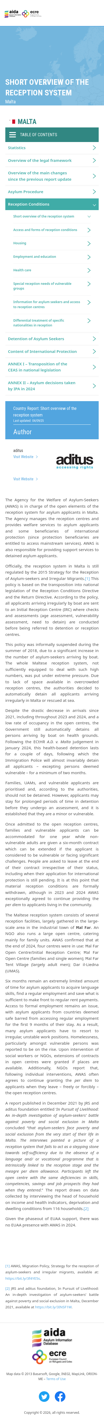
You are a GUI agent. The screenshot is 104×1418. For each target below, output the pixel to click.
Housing (19, 243)
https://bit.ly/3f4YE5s (22, 1278)
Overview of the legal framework (40, 160)
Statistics (17, 147)
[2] (86, 1208)
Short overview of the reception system (43, 216)
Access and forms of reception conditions (45, 230)
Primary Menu (95, 13)
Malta (27, 122)
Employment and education (34, 256)
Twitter (44, 1396)
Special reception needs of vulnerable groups (42, 286)
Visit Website (23, 456)
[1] (87, 578)
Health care (22, 270)
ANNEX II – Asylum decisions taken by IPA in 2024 (42, 385)
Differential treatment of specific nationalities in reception (38, 323)
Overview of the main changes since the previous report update (40, 175)
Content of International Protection (42, 351)
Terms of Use (56, 1379)
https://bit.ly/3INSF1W (53, 1307)
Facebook (60, 1396)
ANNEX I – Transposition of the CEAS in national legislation (37, 367)
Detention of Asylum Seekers (36, 338)
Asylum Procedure (25, 191)
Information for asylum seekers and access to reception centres (46, 304)
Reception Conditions (28, 204)
